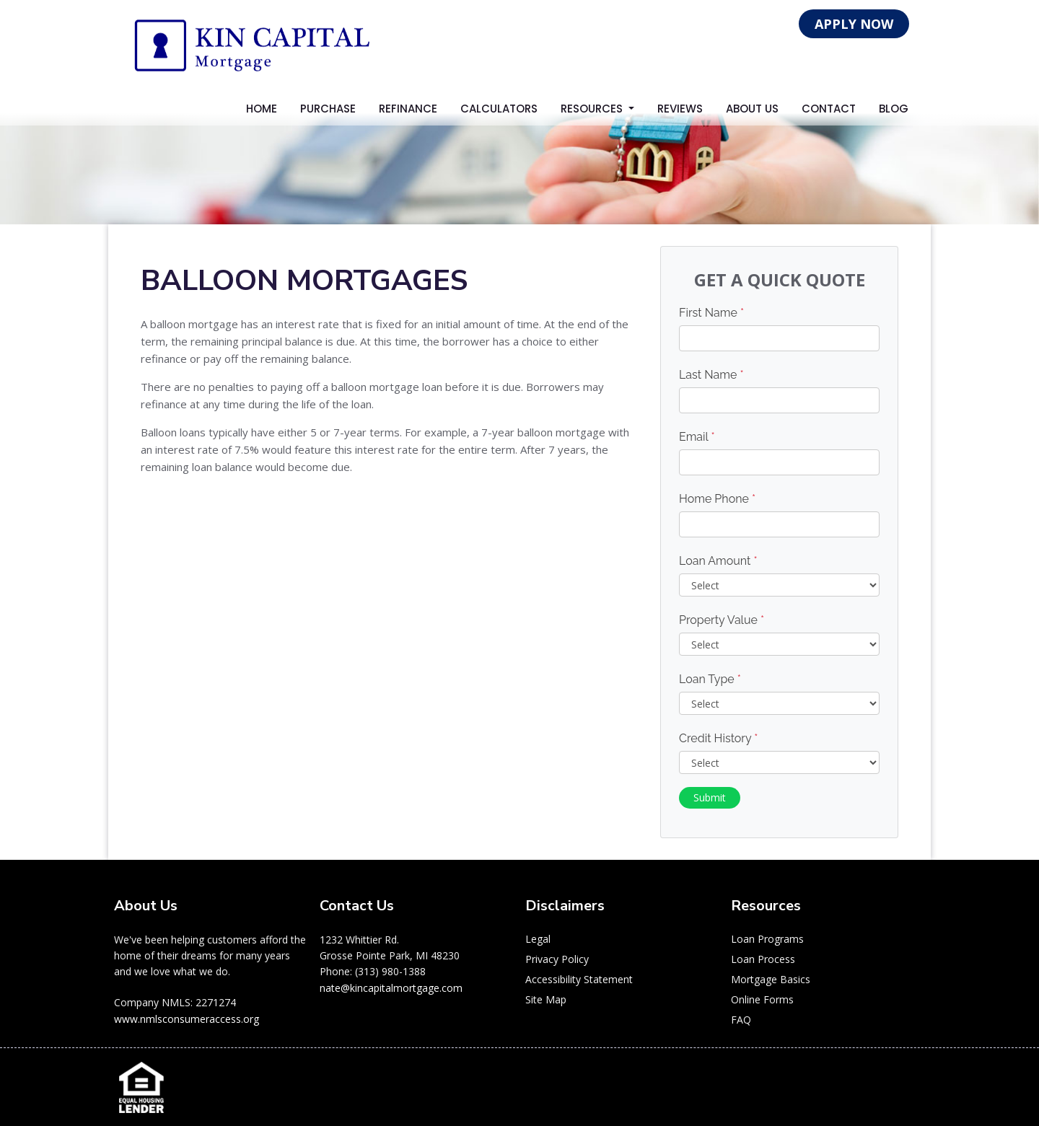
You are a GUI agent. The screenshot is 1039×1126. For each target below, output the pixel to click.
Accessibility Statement (579, 979)
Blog (893, 108)
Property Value (721, 620)
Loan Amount (718, 561)
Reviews (680, 108)
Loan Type (710, 679)
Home (261, 108)
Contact (829, 108)
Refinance (408, 108)
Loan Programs (767, 939)
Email (697, 437)
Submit (709, 797)
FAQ (741, 1019)
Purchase (328, 108)
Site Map (545, 999)
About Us (752, 108)
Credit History (718, 738)
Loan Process (763, 959)
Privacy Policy (557, 959)
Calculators (499, 108)
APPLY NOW (854, 23)
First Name (711, 313)
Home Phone (717, 499)
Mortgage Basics (770, 979)
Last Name (711, 375)
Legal (538, 939)
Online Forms (762, 999)
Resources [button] (593, 108)
